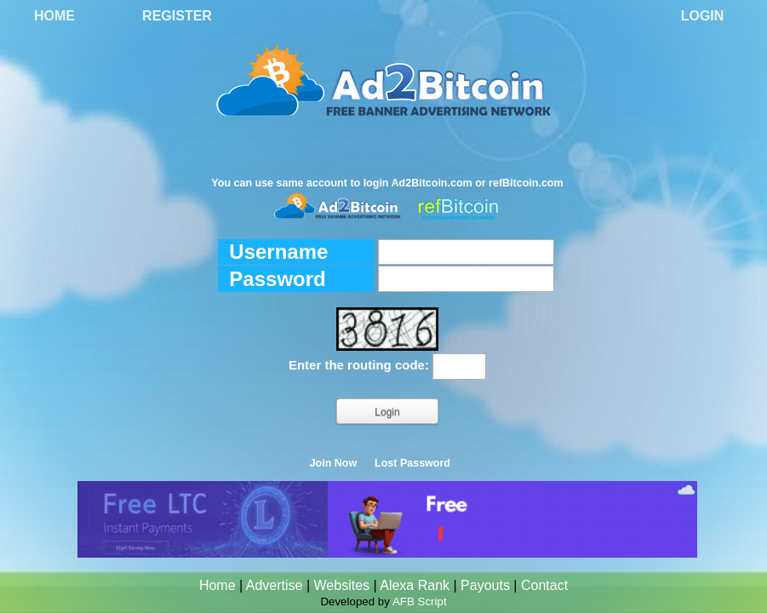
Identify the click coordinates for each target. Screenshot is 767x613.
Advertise (274, 585)
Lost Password (412, 463)
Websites (342, 585)
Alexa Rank (414, 585)
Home (54, 16)
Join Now (334, 463)
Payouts (485, 585)
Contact (544, 585)
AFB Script (419, 601)
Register (177, 16)
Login (702, 16)
